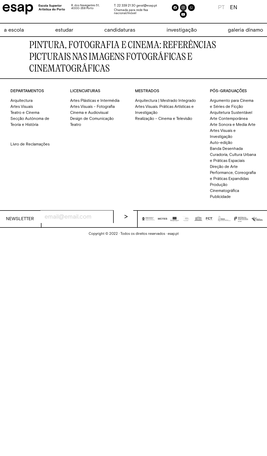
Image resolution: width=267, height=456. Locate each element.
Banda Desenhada (226, 148)
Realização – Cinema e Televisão (163, 118)
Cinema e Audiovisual (89, 112)
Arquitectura (21, 100)
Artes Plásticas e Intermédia (94, 100)
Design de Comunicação (92, 118)
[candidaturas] (119, 30)
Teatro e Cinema (24, 112)
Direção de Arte (224, 166)
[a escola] (14, 30)
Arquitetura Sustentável (231, 112)
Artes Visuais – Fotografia (92, 106)
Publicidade (220, 196)
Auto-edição (221, 142)
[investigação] (182, 30)
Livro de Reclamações (30, 144)
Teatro (75, 124)
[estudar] (64, 30)
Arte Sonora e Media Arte (233, 124)
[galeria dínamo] (245, 30)
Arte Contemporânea (229, 118)
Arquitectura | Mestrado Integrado (165, 100)
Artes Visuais (21, 106)
